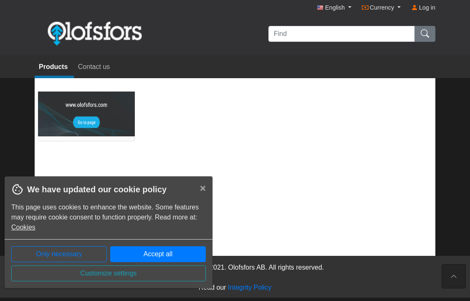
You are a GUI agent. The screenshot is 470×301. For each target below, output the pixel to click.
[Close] (202, 188)
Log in (423, 7)
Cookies (23, 227)
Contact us (94, 66)
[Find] (341, 34)
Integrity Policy (249, 287)
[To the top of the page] (454, 276)
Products (54, 66)
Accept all (158, 254)
